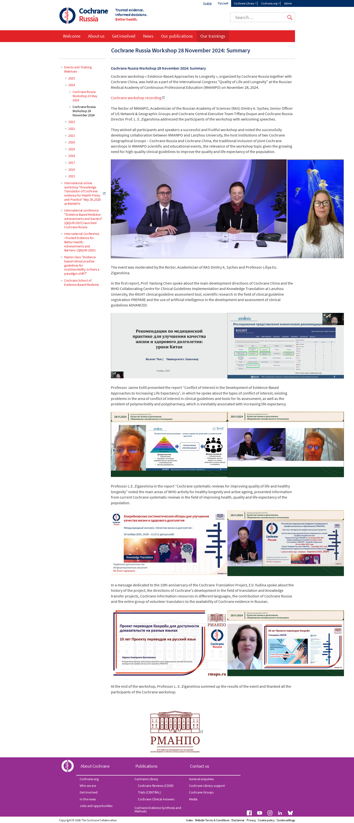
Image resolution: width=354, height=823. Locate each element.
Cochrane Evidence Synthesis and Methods (157, 809)
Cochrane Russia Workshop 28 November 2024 (84, 111)
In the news (88, 799)
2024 (71, 85)
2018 (71, 155)
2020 (71, 142)
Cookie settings (286, 820)
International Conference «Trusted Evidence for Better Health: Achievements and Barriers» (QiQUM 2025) (81, 241)
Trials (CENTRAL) (149, 792)
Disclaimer (238, 820)
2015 (71, 176)
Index (189, 820)
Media (193, 799)
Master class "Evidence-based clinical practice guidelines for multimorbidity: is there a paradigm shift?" (81, 265)
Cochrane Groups (201, 792)
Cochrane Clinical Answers (156, 799)
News (148, 36)
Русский (223, 3)
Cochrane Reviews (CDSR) (155, 785)
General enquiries (201, 779)
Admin (288, 3)
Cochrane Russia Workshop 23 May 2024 (85, 96)
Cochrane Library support (207, 785)
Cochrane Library (244, 3)
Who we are (88, 785)
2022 (71, 128)
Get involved (123, 36)
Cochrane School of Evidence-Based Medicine (81, 282)
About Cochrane (95, 766)
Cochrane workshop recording (136, 97)
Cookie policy (266, 820)
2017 (71, 162)
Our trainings (212, 36)
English (207, 3)
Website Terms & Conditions (212, 820)
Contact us (199, 766)
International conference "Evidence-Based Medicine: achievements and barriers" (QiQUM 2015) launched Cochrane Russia (83, 218)
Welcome (71, 36)
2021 (71, 135)
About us (96, 36)
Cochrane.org (269, 3)
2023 (71, 122)
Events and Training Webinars (77, 69)
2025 (71, 78)
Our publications (177, 36)
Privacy (251, 820)
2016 (71, 169)
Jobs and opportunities (96, 806)
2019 (71, 149)
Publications (146, 766)
